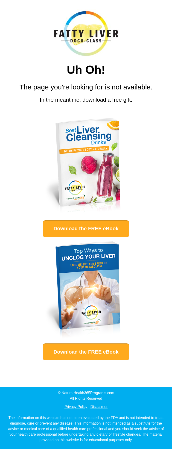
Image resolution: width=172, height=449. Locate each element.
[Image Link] (86, 167)
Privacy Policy (75, 407)
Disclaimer (99, 407)
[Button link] (86, 228)
